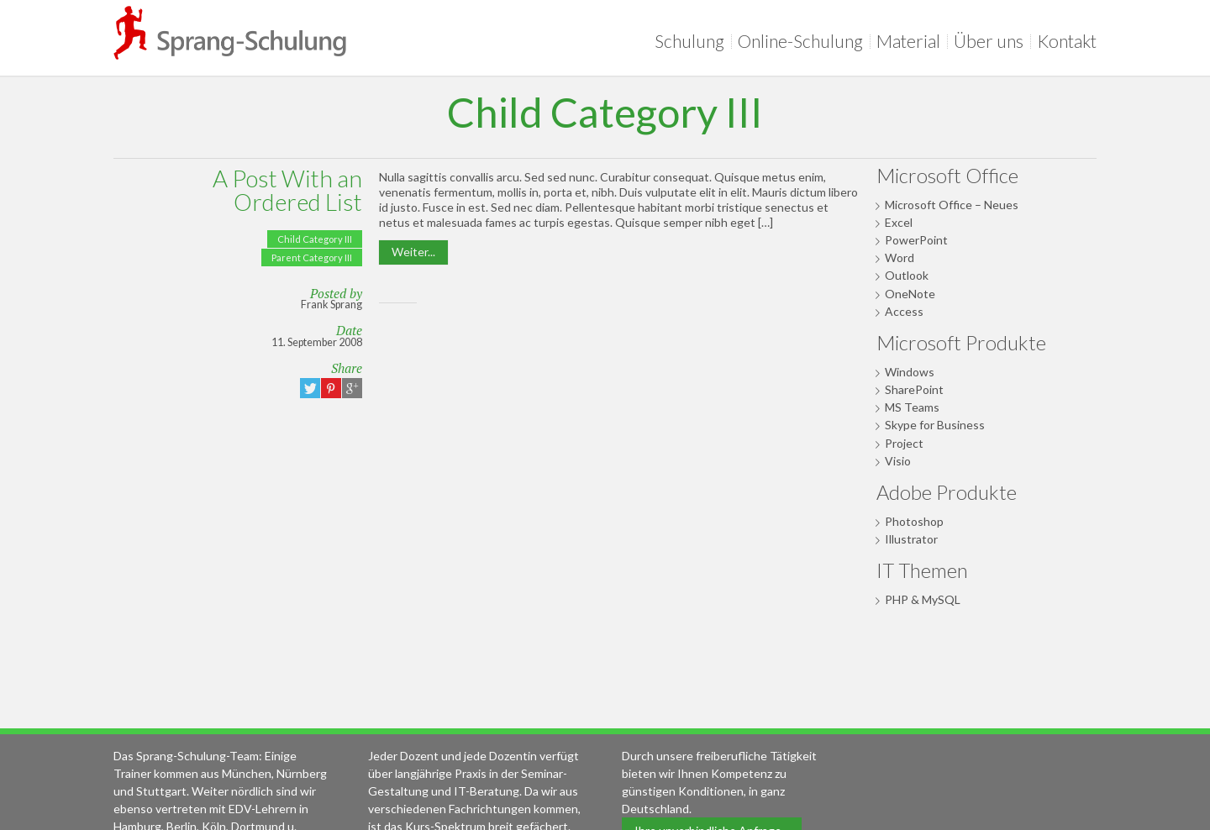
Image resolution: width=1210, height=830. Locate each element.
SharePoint (914, 389)
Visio (898, 461)
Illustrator (911, 539)
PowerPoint (916, 240)
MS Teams (912, 407)
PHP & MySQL (922, 599)
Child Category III (314, 239)
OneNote (910, 293)
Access (904, 311)
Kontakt (1067, 40)
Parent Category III (311, 257)
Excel (899, 222)
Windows (909, 372)
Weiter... (413, 251)
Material (911, 40)
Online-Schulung (804, 40)
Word (899, 257)
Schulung (693, 40)
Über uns (992, 40)
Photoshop (914, 521)
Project (904, 443)
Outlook (907, 275)
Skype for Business (935, 425)
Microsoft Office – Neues (951, 204)
